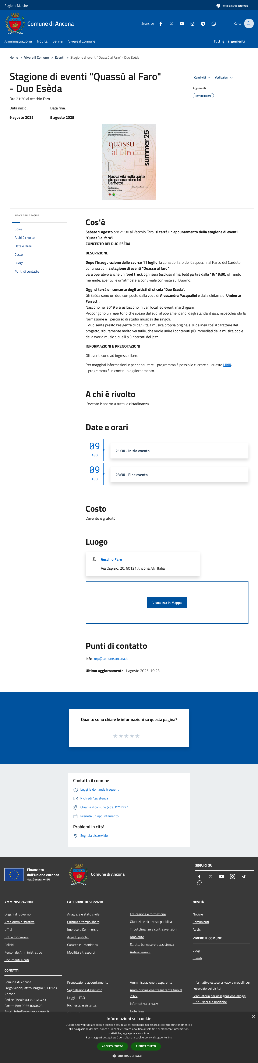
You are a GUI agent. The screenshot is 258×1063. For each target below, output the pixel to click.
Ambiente (137, 936)
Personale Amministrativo (23, 952)
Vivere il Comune (37, 57)
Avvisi (197, 929)
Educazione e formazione (148, 914)
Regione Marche (16, 5)
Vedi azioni (224, 77)
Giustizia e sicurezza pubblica (151, 921)
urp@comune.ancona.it (111, 658)
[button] (129, 1056)
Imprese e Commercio (82, 929)
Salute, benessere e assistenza (152, 944)
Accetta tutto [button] (112, 1046)
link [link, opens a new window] (169, 1037)
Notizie (198, 914)
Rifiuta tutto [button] (146, 1046)
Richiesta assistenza (81, 1005)
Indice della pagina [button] (27, 215)
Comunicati (201, 921)
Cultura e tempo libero (83, 921)
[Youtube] (179, 23)
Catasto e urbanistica (82, 944)
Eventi (59, 57)
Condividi (203, 77)
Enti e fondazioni (16, 937)
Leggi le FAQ (76, 997)
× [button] (253, 1017)
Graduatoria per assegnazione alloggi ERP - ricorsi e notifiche (219, 998)
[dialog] (129, 1037)
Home (14, 57)
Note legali (137, 1011)
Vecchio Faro (111, 559)
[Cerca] (249, 23)
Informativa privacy (144, 1003)
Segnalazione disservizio (84, 990)
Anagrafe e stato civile (83, 914)
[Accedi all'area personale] (232, 6)
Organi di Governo (17, 914)
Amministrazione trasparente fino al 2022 (156, 992)
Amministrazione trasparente (151, 982)
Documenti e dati (16, 959)
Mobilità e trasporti (81, 952)
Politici (9, 944)
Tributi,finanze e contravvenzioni (153, 929)
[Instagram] (189, 23)
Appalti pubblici (78, 937)
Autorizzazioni (140, 952)
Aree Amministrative (19, 921)
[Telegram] (200, 23)
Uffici (8, 929)
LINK (227, 365)
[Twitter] (168, 23)
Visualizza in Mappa (167, 602)
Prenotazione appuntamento (87, 982)
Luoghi (197, 950)
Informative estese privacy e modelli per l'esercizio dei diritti (221, 985)
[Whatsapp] (211, 23)
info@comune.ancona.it (31, 1011)
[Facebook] (158, 23)
